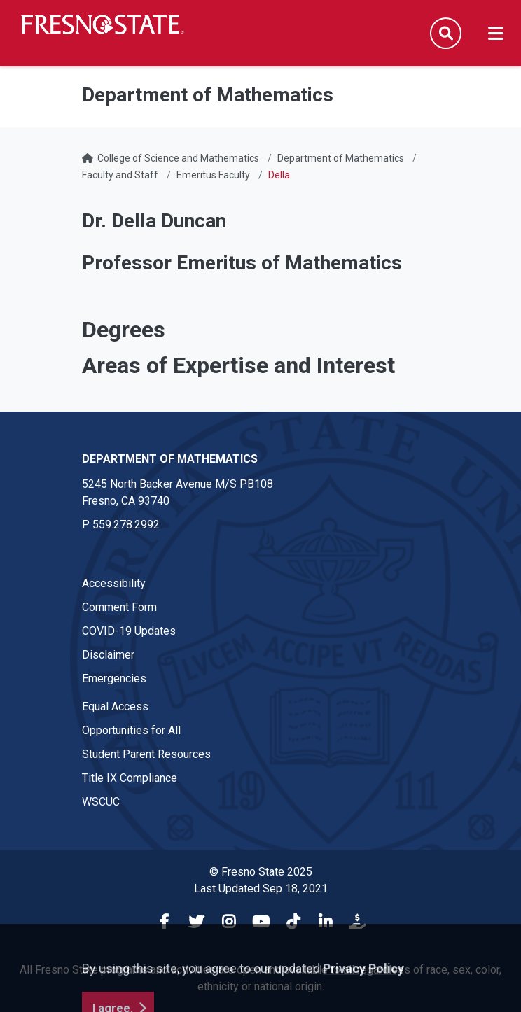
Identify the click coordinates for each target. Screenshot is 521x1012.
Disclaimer (108, 654)
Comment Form (119, 607)
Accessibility (114, 583)
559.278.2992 (126, 524)
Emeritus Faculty (213, 175)
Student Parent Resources (146, 754)
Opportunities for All (131, 730)
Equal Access (115, 706)
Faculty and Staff (120, 175)
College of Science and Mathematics (178, 158)
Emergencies (114, 678)
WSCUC (101, 801)
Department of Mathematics (340, 158)
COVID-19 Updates (129, 631)
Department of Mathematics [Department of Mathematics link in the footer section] (170, 458)
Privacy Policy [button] (363, 1002)
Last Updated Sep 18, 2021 (261, 888)
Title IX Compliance (129, 778)
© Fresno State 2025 (260, 871)
